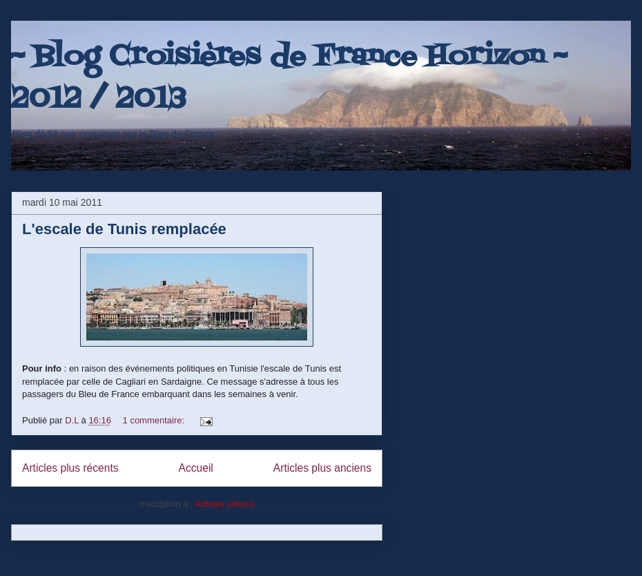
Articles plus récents (70, 468)
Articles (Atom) (224, 504)
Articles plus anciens (322, 468)
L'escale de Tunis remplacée (124, 229)
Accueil (196, 468)
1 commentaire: (155, 420)
